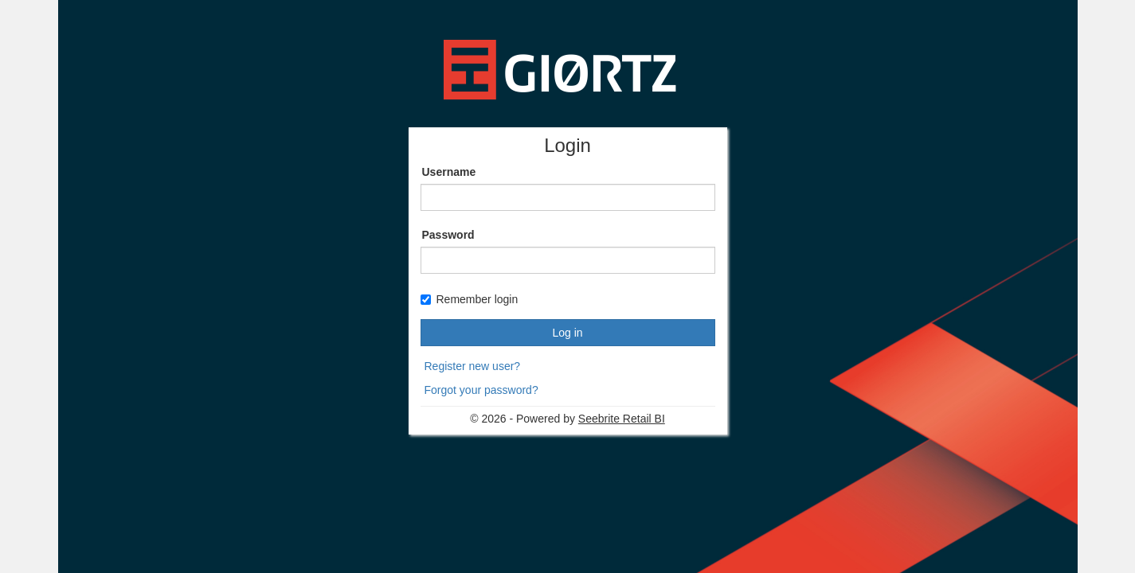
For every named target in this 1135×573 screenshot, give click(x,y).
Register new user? (473, 366)
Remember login (470, 299)
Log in (567, 332)
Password (448, 234)
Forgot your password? (481, 390)
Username (449, 172)
